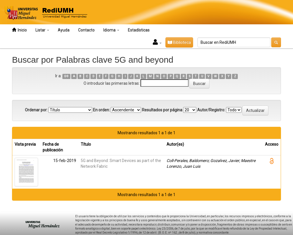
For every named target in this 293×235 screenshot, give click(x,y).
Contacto (86, 30)
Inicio (19, 29)
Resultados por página (162, 110)
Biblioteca (179, 42)
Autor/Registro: (211, 110)
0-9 (66, 76)
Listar (42, 30)
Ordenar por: (36, 110)
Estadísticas (139, 30)
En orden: (101, 110)
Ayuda (64, 30)
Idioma (111, 30)
